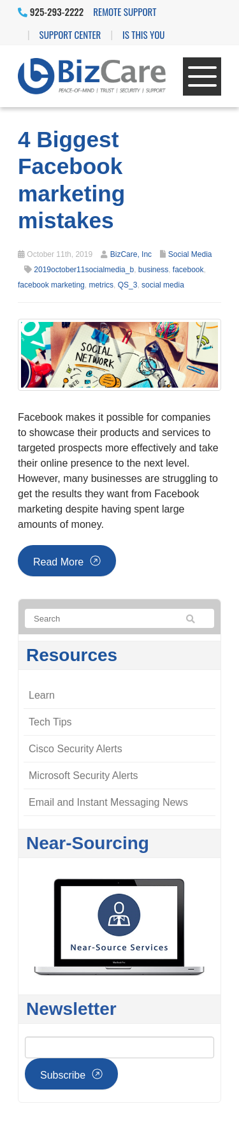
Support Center (70, 34)
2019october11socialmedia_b (84, 269)
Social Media (190, 254)
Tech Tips (50, 722)
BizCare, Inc (131, 254)
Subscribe (62, 1075)
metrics (101, 284)
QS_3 (128, 284)
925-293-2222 (50, 11)
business (153, 269)
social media (162, 284)
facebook (188, 269)
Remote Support (124, 11)
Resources (71, 655)
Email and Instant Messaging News (108, 802)
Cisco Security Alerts (75, 748)
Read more (58, 562)
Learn (42, 695)
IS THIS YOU (143, 34)
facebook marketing (51, 284)
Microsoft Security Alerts (83, 775)
